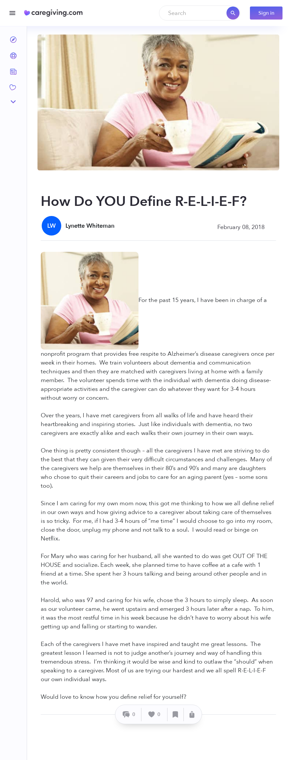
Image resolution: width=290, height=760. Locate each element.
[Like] (154, 714)
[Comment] (129, 714)
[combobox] (199, 13)
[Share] (192, 714)
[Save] (175, 714)
